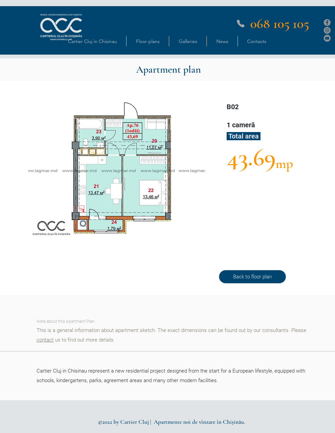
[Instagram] (327, 30)
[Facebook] (327, 22)
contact (45, 340)
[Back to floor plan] (252, 277)
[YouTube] (327, 38)
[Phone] (240, 23)
